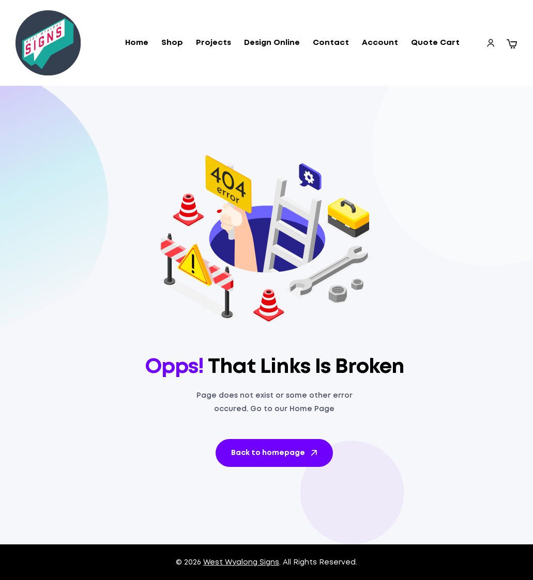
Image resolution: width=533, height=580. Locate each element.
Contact (331, 42)
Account (380, 42)
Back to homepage (275, 453)
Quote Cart (435, 42)
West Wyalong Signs (241, 562)
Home (136, 42)
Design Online (272, 42)
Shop (172, 42)
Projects (213, 42)
